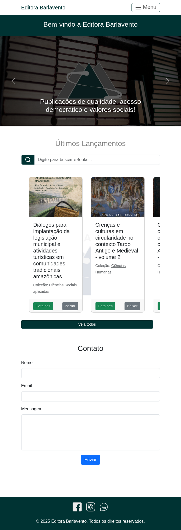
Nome (27, 362)
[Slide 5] (100, 119)
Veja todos (87, 324)
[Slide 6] (110, 119)
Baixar (70, 306)
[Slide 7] (120, 119)
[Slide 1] (62, 119)
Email (26, 385)
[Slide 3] (81, 119)
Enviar (90, 459)
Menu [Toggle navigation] (146, 7)
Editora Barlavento (43, 7)
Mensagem (31, 409)
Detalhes (43, 306)
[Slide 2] (71, 119)
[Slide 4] (91, 119)
